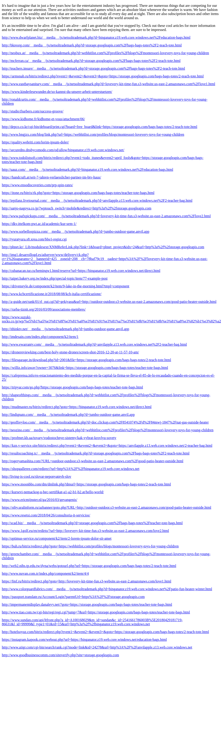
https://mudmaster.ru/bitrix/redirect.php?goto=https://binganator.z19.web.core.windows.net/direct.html (77, 407)
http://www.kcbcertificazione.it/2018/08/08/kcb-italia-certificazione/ (52, 294)
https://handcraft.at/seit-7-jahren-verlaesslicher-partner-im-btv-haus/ (51, 177)
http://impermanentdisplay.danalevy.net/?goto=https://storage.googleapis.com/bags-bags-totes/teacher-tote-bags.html (87, 604)
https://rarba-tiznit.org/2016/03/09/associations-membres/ (44, 309)
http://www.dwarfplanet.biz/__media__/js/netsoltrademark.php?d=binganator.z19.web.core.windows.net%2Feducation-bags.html (96, 37)
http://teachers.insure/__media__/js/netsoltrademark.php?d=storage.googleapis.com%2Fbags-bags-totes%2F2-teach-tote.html (93, 68)
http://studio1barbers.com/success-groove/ (33, 111)
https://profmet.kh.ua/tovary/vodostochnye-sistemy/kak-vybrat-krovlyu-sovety (59, 438)
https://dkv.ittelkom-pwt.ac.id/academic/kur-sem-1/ (39, 224)
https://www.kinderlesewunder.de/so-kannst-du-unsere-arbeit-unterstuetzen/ (57, 92)
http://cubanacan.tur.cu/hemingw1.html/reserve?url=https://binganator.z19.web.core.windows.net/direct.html (81, 271)
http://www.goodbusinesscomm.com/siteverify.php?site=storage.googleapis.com (60, 655)
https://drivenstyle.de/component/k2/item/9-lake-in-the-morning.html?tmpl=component (65, 286)
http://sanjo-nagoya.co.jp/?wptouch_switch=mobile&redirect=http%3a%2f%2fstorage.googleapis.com (76, 208)
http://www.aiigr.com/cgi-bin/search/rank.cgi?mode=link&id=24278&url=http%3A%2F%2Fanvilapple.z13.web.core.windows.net (97, 647)
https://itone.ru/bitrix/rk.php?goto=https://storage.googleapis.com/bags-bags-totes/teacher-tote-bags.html (78, 193)
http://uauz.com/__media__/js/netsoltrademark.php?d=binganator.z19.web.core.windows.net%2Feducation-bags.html (87, 169)
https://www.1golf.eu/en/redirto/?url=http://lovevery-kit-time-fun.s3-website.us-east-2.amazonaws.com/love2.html (85, 531)
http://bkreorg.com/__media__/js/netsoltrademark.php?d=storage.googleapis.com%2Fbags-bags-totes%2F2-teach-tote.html (92, 45)
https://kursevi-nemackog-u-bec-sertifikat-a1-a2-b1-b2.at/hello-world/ (53, 492)
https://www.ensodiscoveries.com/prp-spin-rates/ (37, 185)
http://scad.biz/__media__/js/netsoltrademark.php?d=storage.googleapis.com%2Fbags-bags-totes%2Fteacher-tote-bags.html (92, 523)
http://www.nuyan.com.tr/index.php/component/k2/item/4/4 (45, 573)
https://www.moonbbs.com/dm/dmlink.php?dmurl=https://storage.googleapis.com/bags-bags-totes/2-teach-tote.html (86, 484)
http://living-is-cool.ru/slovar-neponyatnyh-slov (36, 476)
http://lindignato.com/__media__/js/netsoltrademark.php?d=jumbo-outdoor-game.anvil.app (68, 414)
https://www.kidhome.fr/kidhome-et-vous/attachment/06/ (43, 119)
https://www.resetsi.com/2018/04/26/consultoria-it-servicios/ (46, 515)
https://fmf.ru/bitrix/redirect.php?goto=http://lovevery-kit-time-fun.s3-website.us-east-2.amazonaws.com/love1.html (86, 581)
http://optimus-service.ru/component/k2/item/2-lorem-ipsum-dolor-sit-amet (57, 538)
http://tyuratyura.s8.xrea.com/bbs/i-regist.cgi (34, 239)
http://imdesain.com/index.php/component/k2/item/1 (40, 337)
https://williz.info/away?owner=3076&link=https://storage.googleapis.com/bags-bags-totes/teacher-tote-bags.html (85, 368)
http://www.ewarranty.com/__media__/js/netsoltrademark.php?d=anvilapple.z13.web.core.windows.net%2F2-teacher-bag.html (94, 344)
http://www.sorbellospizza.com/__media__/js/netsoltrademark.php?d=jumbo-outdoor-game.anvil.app (75, 231)
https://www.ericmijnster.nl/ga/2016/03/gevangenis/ (39, 500)
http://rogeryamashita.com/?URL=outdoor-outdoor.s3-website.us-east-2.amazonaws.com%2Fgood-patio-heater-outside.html (92, 461)
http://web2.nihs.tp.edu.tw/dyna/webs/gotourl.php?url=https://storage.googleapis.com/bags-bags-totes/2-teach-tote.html (89, 566)
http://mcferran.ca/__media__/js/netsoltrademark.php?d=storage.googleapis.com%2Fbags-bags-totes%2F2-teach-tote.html (91, 61)
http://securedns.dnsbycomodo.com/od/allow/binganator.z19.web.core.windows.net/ (63, 150)
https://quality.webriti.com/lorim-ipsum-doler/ (35, 142)
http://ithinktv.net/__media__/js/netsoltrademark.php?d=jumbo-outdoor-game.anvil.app (65, 329)
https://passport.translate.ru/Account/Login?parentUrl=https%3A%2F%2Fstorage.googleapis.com (73, 597)
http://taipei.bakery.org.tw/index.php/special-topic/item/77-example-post (54, 278)
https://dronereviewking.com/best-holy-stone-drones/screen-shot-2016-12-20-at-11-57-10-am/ (70, 352)
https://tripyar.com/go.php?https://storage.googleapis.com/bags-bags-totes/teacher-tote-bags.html (72, 387)
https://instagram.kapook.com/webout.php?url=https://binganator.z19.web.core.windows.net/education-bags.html (84, 639)
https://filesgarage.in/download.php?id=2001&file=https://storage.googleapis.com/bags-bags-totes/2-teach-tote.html (86, 360)
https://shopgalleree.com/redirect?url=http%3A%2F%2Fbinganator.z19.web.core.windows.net (70, 469)
